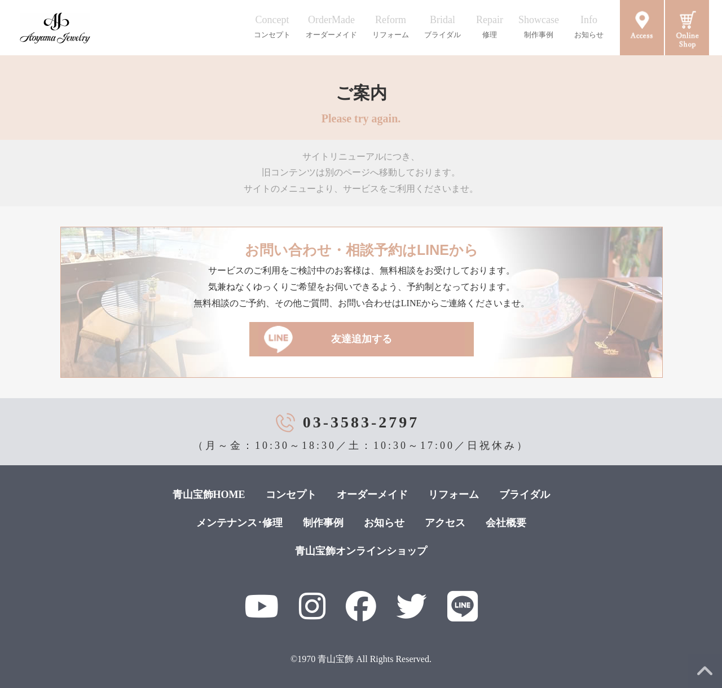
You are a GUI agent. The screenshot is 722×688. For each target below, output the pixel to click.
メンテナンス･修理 (239, 522)
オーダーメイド (372, 494)
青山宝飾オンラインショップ (361, 551)
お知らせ (384, 522)
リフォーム (453, 494)
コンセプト (291, 494)
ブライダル (524, 494)
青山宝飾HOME (209, 494)
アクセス (445, 522)
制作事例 (323, 522)
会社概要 (506, 522)
